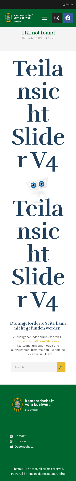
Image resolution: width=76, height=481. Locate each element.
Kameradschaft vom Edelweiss (38, 341)
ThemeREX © (21, 469)
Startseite (27, 38)
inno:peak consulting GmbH (46, 473)
